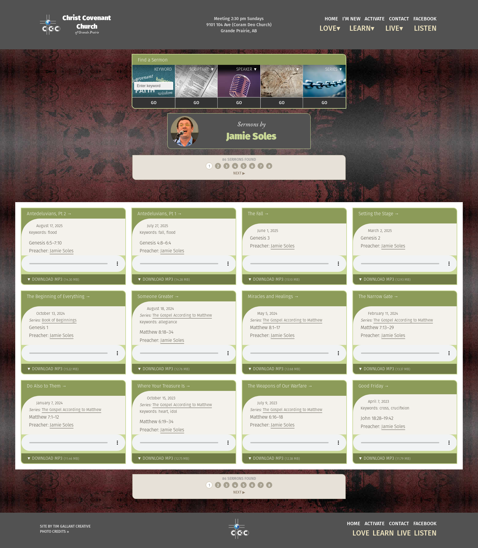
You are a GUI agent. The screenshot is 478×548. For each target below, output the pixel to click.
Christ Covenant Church (86, 24)
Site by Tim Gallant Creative (65, 526)
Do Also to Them (44, 386)
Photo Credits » (54, 531)
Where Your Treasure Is (161, 386)
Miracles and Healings (270, 296)
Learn (360, 27)
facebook (425, 18)
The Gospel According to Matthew (182, 315)
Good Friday (370, 386)
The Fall (255, 213)
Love (328, 27)
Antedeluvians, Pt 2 (46, 213)
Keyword (163, 69)
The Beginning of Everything (55, 296)
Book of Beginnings (59, 320)
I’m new (351, 18)
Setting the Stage (375, 213)
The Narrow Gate (375, 296)
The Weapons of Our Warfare (277, 386)
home (331, 18)
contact (399, 18)
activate (375, 18)
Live (392, 27)
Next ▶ (239, 173)
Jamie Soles (61, 250)
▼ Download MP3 (53, 279)
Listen (425, 27)
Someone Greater (155, 296)
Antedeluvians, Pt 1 (156, 213)
